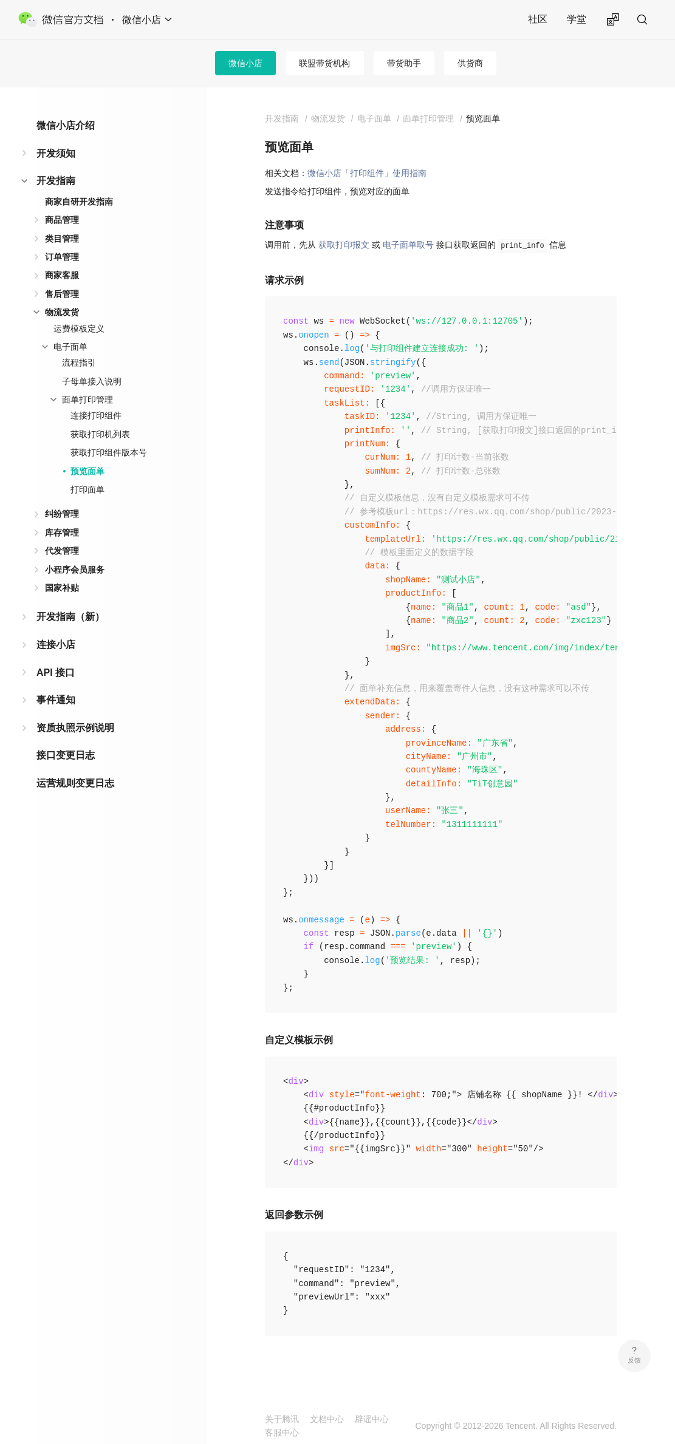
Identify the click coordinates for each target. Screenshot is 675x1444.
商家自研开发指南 (79, 201)
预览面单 (87, 471)
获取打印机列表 (100, 434)
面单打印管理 (87, 399)
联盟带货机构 (324, 63)
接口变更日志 (65, 755)
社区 (537, 19)
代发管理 (62, 551)
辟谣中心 (372, 1419)
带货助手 (404, 63)
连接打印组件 (96, 415)
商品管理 (62, 220)
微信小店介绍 (65, 125)
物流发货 (62, 312)
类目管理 (62, 239)
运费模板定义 (79, 328)
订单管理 (62, 257)
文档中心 (327, 1419)
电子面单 (70, 347)
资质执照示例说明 (75, 728)
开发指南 (55, 180)
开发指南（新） (70, 616)
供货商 (470, 63)
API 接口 (55, 672)
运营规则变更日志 (75, 783)
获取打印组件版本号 (108, 452)
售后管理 (62, 294)
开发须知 (55, 153)
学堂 (576, 19)
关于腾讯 (282, 1419)
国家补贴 (62, 588)
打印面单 (87, 489)
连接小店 (55, 644)
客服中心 (282, 1432)
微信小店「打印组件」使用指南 (367, 173)
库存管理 (62, 532)
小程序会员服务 (75, 569)
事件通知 (55, 700)
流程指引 (79, 362)
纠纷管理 (62, 514)
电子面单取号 (408, 245)
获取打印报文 (343, 245)
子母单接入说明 (92, 381)
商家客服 (62, 275)
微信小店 (245, 63)
